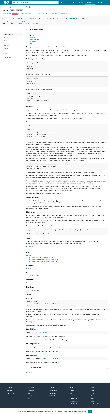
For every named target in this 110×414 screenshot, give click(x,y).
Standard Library (53, 390)
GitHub (92, 393)
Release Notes (73, 398)
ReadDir (36, 344)
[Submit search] (57, 2)
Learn (73, 2)
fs (49, 332)
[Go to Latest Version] (15, 13)
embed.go (29, 372)
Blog (71, 393)
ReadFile (36, 355)
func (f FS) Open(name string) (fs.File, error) (42, 257)
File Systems (33, 41)
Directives (32, 37)
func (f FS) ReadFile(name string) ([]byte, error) (43, 261)
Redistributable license (32, 18)
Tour (29, 393)
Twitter (92, 390)
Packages (90, 2)
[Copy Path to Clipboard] (30, 7)
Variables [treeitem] (6, 48)
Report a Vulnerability (17, 23)
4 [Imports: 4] (55, 13)
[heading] (7, 2)
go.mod (17, 18)
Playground (31, 390)
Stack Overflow (32, 395)
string (45, 332)
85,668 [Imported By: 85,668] (66, 13)
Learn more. (82, 411)
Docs (81, 2)
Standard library (18, 7)
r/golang (93, 398)
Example (31, 246)
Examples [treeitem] (6, 43)
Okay (90, 411)
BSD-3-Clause (45, 13)
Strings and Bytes (34, 39)
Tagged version (48, 18)
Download (72, 390)
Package (28, 268)
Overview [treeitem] (6, 37)
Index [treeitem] (5, 40)
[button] (11, 18)
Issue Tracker (73, 395)
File (52, 332)
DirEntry (57, 347)
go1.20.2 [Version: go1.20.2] (6, 13)
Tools (30, 43)
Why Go (64, 2)
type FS (28, 255)
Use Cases (9, 390)
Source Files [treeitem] (7, 57)
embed (26, 7)
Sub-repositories (53, 393)
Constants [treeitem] (7, 45)
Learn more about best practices (78, 18)
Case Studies (10, 393)
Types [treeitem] (5, 53)
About (72, 387)
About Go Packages (54, 395)
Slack (92, 395)
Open (35, 329)
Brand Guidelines (74, 401)
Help (29, 398)
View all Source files (101, 368)
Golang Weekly (95, 403)
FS (31, 298)
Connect (93, 387)
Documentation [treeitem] (8, 34)
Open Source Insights (32, 23)
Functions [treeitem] (6, 51)
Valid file (16, 18)
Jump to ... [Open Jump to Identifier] (6, 30)
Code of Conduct (74, 403)
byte (54, 358)
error (57, 332)
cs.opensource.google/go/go (18, 21)
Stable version (61, 18)
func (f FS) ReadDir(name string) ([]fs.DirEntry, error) (44, 259)
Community (101, 2)
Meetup (93, 401)
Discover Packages (7, 7)
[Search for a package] (34, 2)
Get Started (31, 387)
